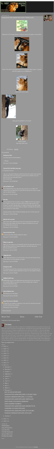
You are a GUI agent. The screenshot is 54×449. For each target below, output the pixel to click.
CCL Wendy (8, 324)
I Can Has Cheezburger (7, 432)
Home (22, 317)
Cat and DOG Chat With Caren (10, 168)
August (7, 376)
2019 (4, 346)
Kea (4, 199)
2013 (4, 360)
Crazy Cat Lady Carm (7, 427)
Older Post (38, 317)
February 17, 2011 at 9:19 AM (10, 194)
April (6, 385)
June (6, 381)
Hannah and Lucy (7, 219)
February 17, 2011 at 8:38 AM (10, 163)
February (7, 390)
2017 (4, 351)
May (6, 383)
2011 (4, 365)
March (6, 388)
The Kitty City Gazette (7, 436)
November (7, 369)
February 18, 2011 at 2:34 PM (10, 286)
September (7, 374)
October (7, 371)
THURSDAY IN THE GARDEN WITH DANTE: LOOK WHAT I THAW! (21, 394)
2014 (4, 358)
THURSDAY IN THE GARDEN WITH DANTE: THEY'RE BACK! (19, 399)
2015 (4, 355)
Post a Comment (7, 310)
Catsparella (6, 255)
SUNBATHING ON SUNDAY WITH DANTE (15, 408)
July (6, 378)
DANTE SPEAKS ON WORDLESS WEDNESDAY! (16, 401)
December (7, 367)
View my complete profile (8, 342)
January (7, 416)
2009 (5, 421)
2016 (4, 353)
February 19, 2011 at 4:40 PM (10, 296)
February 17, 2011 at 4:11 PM (10, 250)
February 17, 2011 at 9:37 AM (10, 214)
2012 (4, 362)
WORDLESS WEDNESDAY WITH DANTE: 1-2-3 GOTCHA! (19, 397)
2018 (4, 348)
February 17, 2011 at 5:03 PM (10, 261)
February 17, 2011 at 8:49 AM (10, 181)
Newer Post (6, 317)
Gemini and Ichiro (7, 232)
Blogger (36, 447)
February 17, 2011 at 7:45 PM (10, 273)
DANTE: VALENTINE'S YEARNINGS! (13, 403)
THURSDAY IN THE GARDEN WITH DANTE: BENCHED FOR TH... (20, 406)
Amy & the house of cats (9, 301)
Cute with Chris (6, 430)
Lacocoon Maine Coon (7, 434)
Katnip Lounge (6, 242)
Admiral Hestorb (7, 186)
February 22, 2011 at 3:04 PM (10, 307)
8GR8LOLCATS (7, 278)
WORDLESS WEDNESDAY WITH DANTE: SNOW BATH (18, 413)
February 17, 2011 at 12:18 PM (10, 237)
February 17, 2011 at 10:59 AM (10, 227)
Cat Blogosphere (6, 425)
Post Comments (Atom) (14, 320)
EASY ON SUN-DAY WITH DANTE (13, 392)
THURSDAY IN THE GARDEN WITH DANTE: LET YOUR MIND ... (20, 410)
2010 (4, 419)
